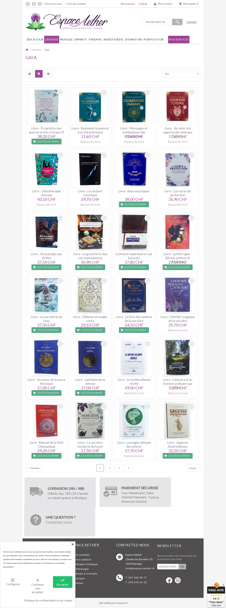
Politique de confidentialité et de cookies (48, 600)
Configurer (13, 582)
